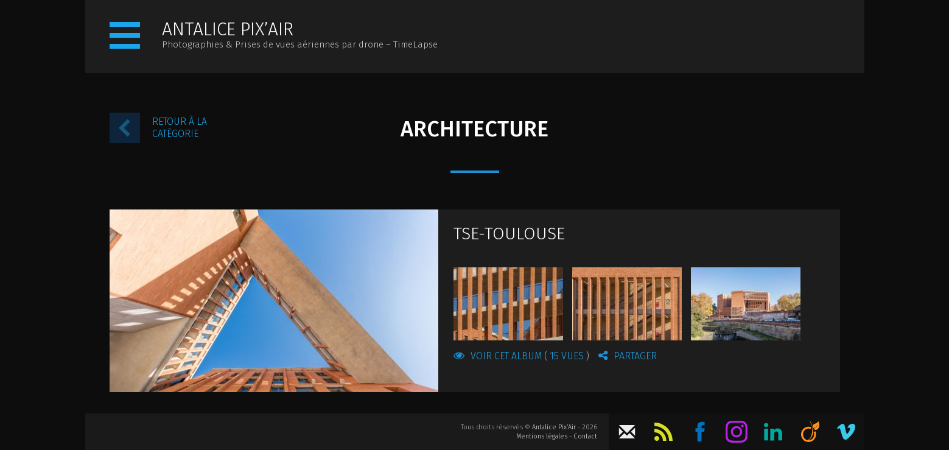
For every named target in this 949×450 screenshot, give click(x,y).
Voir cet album (521, 356)
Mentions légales (541, 436)
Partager (627, 356)
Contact (585, 436)
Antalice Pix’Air (554, 427)
